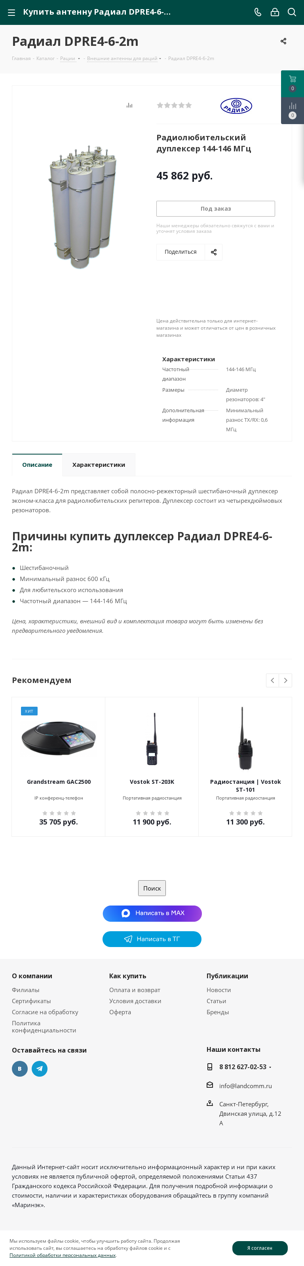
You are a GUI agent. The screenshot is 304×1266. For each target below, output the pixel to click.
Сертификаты (31, 1001)
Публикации (227, 976)
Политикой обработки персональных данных (63, 1255)
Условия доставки (135, 1001)
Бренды (218, 1012)
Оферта (120, 1012)
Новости (219, 990)
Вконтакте (20, 1069)
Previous (272, 681)
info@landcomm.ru (245, 1086)
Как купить (127, 976)
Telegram (40, 1069)
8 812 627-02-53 (242, 1066)
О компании (32, 976)
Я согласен (259, 1248)
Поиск (152, 888)
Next (285, 681)
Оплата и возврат (134, 990)
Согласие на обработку (45, 1012)
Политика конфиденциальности (44, 1026)
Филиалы (26, 990)
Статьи (216, 1001)
